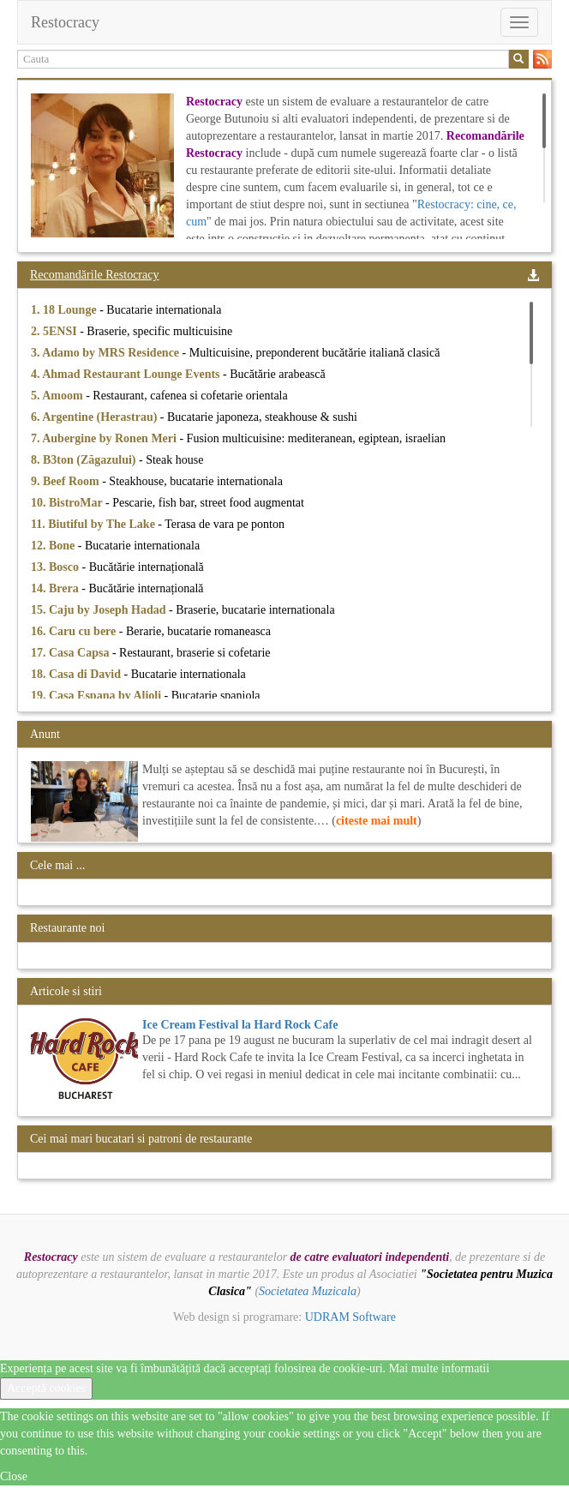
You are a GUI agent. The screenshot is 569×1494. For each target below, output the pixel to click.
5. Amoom (58, 395)
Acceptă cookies (46, 1388)
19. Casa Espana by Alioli (98, 695)
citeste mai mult (376, 820)
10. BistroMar (68, 502)
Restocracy (65, 22)
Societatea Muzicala (307, 1291)
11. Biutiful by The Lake (94, 524)
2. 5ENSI (55, 331)
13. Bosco (56, 567)
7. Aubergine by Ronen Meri (105, 438)
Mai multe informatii (439, 1368)
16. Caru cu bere (75, 631)
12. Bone (54, 545)
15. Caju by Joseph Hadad (100, 609)
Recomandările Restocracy (94, 274)
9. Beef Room (66, 481)
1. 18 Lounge (65, 309)
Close (13, 1476)
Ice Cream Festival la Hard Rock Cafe (240, 1024)
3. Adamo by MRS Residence (107, 352)
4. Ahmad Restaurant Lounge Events (127, 374)
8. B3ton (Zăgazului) (85, 459)
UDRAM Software (350, 1317)
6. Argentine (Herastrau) (95, 417)
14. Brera (56, 588)
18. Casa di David (77, 674)
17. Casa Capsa (71, 652)
